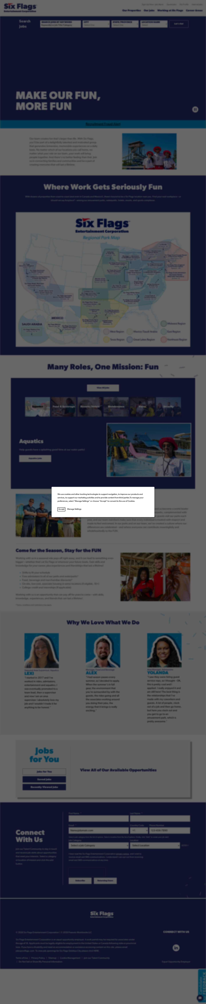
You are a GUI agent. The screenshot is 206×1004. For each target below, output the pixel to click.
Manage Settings (74, 509)
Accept (61, 509)
